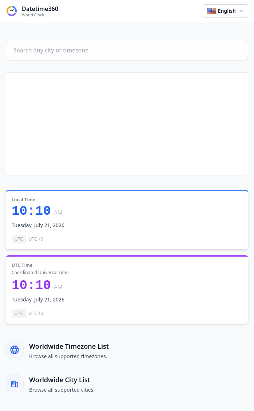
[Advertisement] (127, 124)
